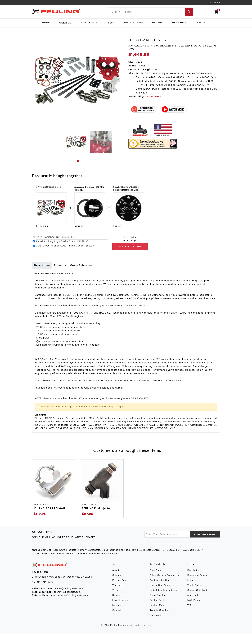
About (115, 571)
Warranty (178, 22)
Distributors (194, 571)
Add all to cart (130, 246)
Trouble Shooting (159, 611)
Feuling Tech (157, 601)
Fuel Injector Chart (160, 581)
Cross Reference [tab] (84, 265)
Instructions (133, 22)
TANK (142, 65)
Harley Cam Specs (160, 586)
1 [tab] (78, 161)
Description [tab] (42, 265)
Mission (116, 606)
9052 (45, 505)
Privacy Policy (120, 581)
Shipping (117, 576)
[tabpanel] (76, 142)
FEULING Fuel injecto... (97, 509)
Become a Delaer (197, 576)
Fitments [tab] (62, 265)
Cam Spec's (156, 571)
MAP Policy (193, 601)
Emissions (156, 616)
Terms (115, 591)
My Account (214, 2)
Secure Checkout (197, 591)
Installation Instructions (163, 591)
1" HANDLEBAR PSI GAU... (50, 509)
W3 (189, 606)
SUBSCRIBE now (205, 535)
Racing (157, 22)
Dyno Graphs (157, 596)
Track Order (194, 586)
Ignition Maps (157, 606)
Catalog (65, 22)
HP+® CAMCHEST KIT (48, 187)
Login (190, 581)
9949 (93, 505)
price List (192, 596)
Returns (116, 596)
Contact (202, 22)
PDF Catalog (90, 22)
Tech (111, 22)
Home (46, 22)
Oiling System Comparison (165, 576)
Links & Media (120, 601)
